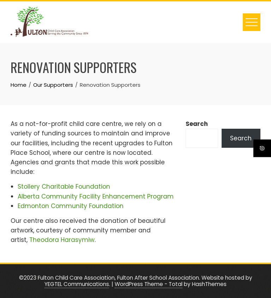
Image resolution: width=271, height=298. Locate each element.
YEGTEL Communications (76, 284)
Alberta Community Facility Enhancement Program (96, 196)
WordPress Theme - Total (148, 284)
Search (197, 124)
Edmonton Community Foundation (71, 206)
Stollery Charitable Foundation (64, 186)
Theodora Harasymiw (62, 240)
